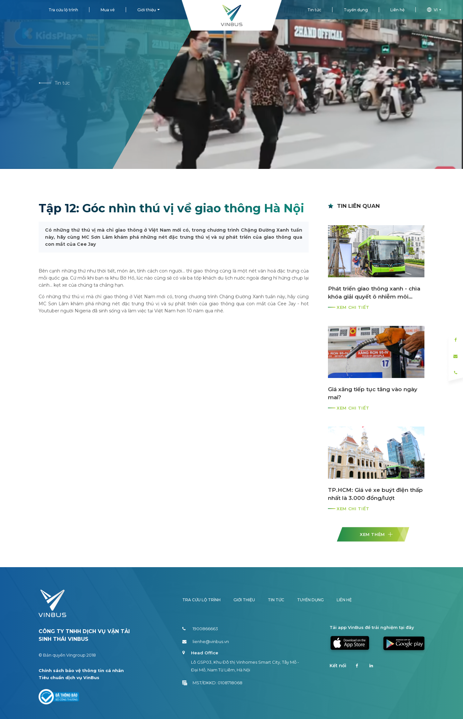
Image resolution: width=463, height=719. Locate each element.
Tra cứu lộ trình (63, 9)
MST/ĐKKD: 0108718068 (212, 682)
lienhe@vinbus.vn (205, 641)
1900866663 (200, 628)
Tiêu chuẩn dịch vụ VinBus (69, 677)
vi (435, 9)
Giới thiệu (146, 9)
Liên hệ (397, 9)
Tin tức (314, 9)
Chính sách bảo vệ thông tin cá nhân (81, 670)
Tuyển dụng (356, 9)
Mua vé (108, 9)
